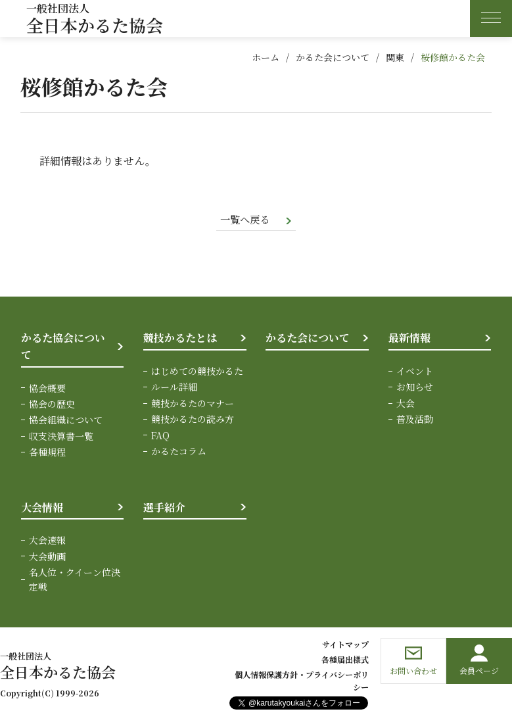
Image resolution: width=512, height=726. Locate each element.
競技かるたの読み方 (192, 419)
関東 (395, 57)
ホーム (265, 57)
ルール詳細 (174, 388)
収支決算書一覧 (61, 436)
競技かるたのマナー (192, 403)
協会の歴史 (52, 404)
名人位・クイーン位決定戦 (74, 580)
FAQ (160, 436)
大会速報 (47, 540)
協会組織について (66, 420)
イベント (414, 371)
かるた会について (332, 57)
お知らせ (414, 388)
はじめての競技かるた (197, 371)
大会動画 (47, 557)
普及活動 (414, 419)
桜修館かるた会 (453, 57)
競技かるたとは (180, 339)
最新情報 (409, 339)
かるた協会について (63, 347)
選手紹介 (164, 508)
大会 (405, 403)
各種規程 (47, 452)
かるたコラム (178, 451)
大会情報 (42, 508)
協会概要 (47, 388)
